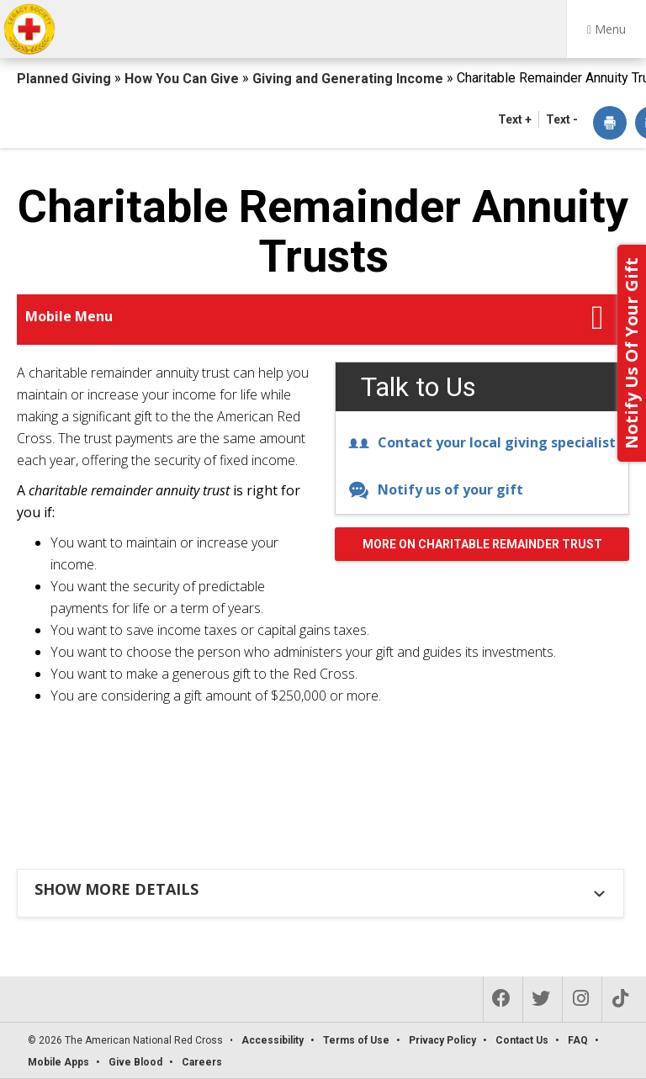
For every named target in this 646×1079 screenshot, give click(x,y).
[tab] (322, 889)
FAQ (578, 1040)
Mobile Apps (58, 1062)
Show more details (116, 889)
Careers (202, 1062)
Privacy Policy (442, 1040)
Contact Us (521, 1040)
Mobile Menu (69, 316)
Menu (606, 29)
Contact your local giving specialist (482, 442)
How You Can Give (183, 79)
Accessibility (272, 1040)
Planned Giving (65, 79)
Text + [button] (515, 119)
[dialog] (610, 124)
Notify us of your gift (435, 489)
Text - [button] (562, 119)
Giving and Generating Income (349, 79)
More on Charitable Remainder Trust (482, 544)
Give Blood (135, 1062)
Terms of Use (356, 1040)
